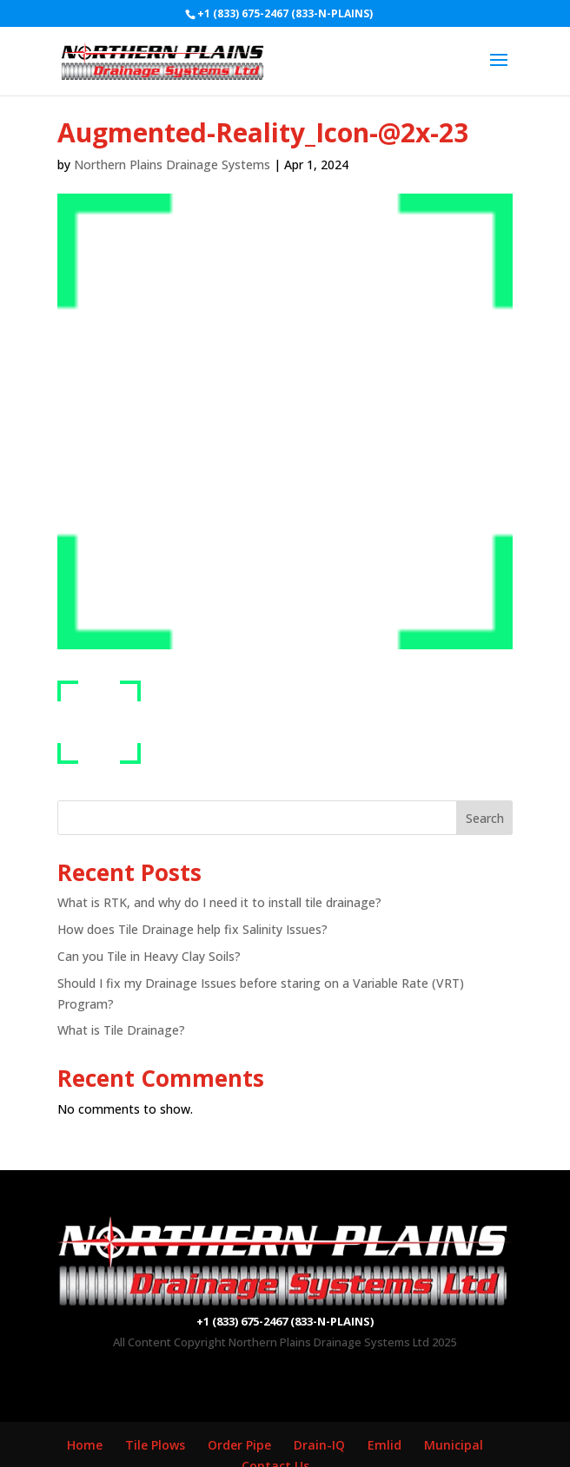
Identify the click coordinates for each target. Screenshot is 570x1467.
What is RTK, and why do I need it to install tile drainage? (219, 902)
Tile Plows (155, 1445)
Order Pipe (239, 1445)
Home (85, 1445)
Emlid (384, 1445)
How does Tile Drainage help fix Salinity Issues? (192, 929)
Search (485, 818)
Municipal (453, 1445)
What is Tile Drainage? (121, 1030)
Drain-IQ (319, 1445)
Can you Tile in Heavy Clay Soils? (149, 956)
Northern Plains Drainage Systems (172, 164)
